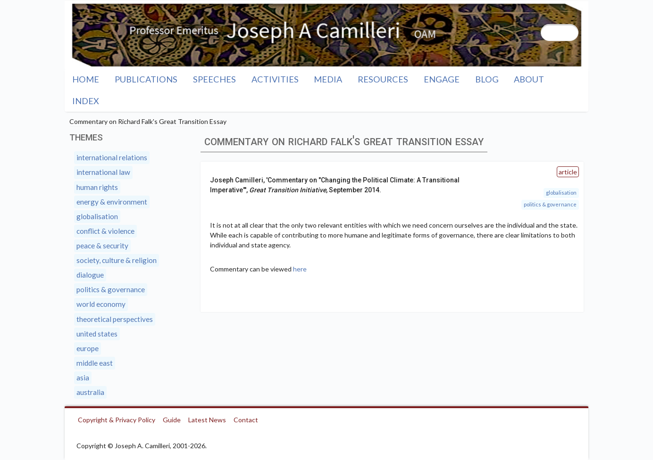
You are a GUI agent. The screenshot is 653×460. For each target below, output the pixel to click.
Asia (82, 377)
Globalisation (561, 192)
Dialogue (90, 275)
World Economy (101, 304)
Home (85, 79)
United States (96, 333)
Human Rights (97, 187)
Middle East (94, 363)
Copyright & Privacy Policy (116, 420)
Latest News (207, 420)
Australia (90, 392)
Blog (487, 79)
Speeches (214, 79)
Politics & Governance (550, 204)
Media (328, 79)
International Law (103, 172)
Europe (87, 348)
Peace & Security (102, 245)
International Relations (111, 157)
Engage (442, 79)
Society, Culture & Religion (116, 260)
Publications (146, 79)
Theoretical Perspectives (114, 319)
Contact (246, 420)
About (529, 79)
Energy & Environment (111, 201)
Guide (172, 420)
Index (85, 101)
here (300, 269)
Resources (383, 79)
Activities (275, 79)
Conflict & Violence (105, 231)
